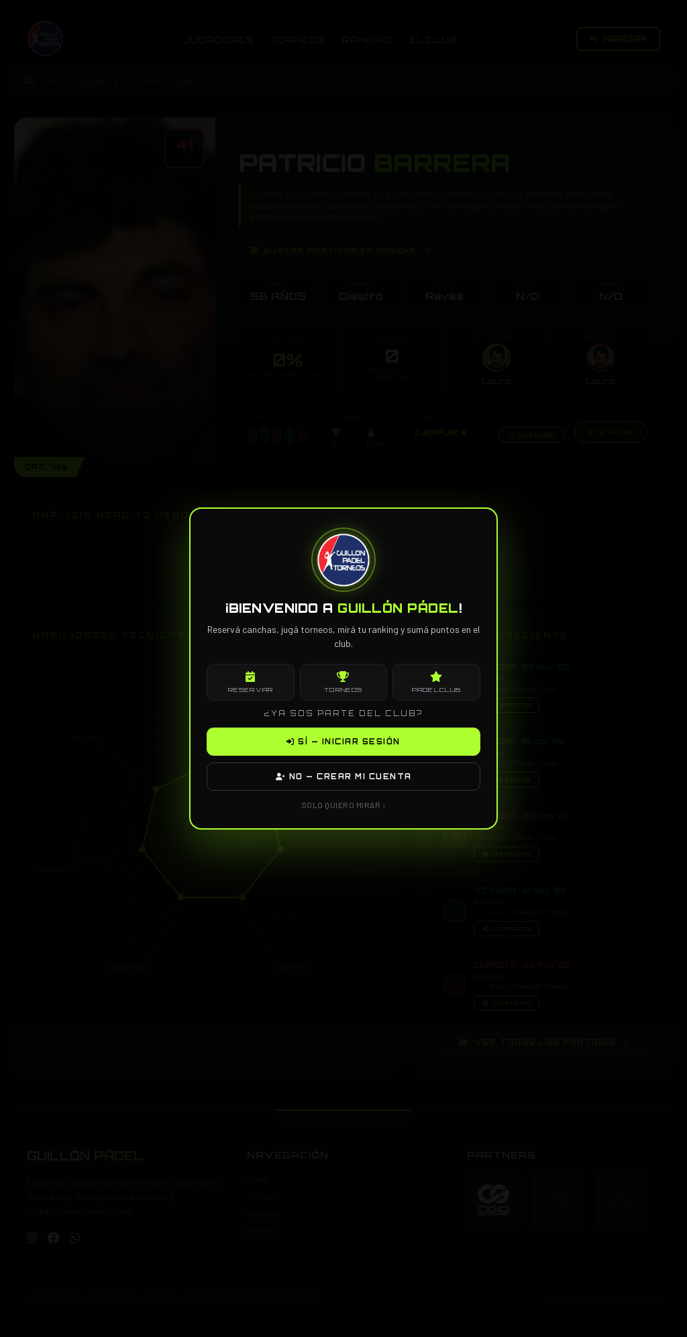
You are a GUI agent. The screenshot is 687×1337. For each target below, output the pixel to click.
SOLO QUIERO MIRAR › (343, 804)
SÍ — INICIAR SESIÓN (343, 741)
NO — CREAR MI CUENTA (344, 776)
